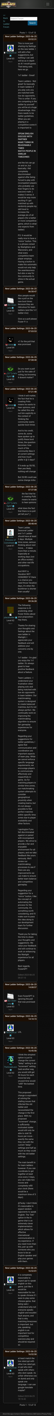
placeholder (9, 617)
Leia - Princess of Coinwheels (10, 540)
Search (32, 23)
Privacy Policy (46, 1414)
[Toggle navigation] (47, 4)
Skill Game (37, 1414)
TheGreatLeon (10, 1067)
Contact (16, 1414)
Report (10, 61)
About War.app (8, 1414)
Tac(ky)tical (11, 52)
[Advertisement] (46, 22)
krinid (10, 344)
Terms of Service (26, 1414)
